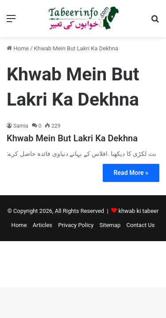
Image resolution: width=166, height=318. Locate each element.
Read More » (131, 172)
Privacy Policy (75, 225)
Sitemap (110, 225)
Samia (20, 126)
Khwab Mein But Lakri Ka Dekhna (72, 138)
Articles (42, 225)
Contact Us (141, 225)
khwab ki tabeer (138, 211)
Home (18, 48)
